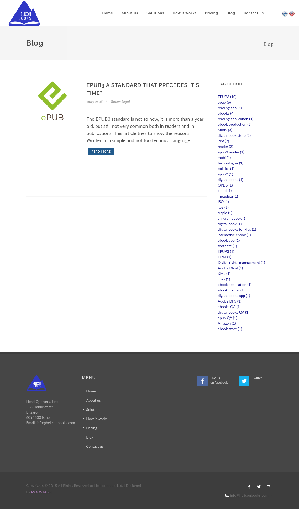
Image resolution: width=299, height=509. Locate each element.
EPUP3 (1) (226, 251)
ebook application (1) (234, 284)
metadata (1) (228, 196)
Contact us (254, 13)
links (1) (224, 279)
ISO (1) (223, 201)
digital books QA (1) (233, 312)
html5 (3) (225, 130)
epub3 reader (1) (231, 152)
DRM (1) (225, 257)
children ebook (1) (232, 218)
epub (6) (224, 102)
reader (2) (225, 146)
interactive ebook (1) (234, 235)
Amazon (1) (227, 323)
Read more (101, 151)
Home (107, 13)
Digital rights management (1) (241, 262)
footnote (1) (227, 246)
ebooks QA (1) (229, 306)
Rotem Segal (119, 101)
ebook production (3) (234, 124)
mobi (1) (224, 157)
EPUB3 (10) (227, 96)
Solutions (155, 13)
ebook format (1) (231, 290)
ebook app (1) (229, 240)
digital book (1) (230, 223)
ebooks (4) (226, 113)
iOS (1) (223, 207)
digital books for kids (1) (237, 229)
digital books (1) (230, 179)
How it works (185, 13)
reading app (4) (230, 107)
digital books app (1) (234, 295)
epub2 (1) (225, 174)
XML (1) (224, 273)
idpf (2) (223, 141)
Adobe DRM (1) (230, 268)
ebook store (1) (230, 328)
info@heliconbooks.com (56, 422)
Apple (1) (225, 212)
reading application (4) (235, 119)
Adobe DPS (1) (230, 301)
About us (130, 13)
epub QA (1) (227, 317)
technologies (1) (230, 163)
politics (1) (226, 168)
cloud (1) (225, 190)
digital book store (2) (234, 135)
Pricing (211, 13)
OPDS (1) (225, 185)
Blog (231, 13)
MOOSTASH (41, 492)
